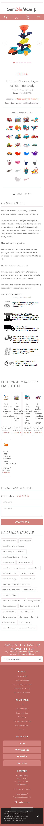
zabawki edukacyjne (9, 579)
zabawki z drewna (9, 611)
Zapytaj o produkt (24, 194)
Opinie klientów (22, 709)
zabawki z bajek (8, 562)
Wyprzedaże (22, 750)
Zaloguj (16, 17)
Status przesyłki (22, 680)
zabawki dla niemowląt (10, 590)
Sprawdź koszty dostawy (29, 103)
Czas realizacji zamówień (22, 684)
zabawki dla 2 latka (9, 595)
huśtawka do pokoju (9, 573)
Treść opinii (7, 509)
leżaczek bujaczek (26, 611)
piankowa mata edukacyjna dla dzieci (16, 584)
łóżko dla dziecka (8, 622)
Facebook (22, 763)
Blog (22, 743)
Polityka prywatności (22, 721)
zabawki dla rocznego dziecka (13, 568)
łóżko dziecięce (25, 541)
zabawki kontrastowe (27, 628)
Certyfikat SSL (22, 713)
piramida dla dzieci (9, 606)
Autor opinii (7, 502)
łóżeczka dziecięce (9, 617)
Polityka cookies (22, 725)
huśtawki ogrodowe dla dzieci (13, 601)
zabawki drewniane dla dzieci (13, 546)
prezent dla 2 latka (28, 579)
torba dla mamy (24, 622)
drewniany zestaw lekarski (30, 606)
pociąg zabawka (34, 601)
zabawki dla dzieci (24, 562)
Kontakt (22, 729)
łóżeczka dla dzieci (9, 541)
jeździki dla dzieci (29, 590)
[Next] (39, 43)
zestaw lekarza (33, 568)
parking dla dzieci (27, 573)
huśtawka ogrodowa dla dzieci (13, 551)
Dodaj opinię (22, 521)
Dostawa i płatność (22, 693)
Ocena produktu (7, 496)
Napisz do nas (23, 802)
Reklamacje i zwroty (22, 688)
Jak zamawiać (22, 676)
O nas (22, 704)
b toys (24, 557)
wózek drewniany (9, 628)
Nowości (22, 756)
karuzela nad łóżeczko (10, 557)
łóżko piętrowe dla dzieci (28, 617)
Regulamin (22, 717)
